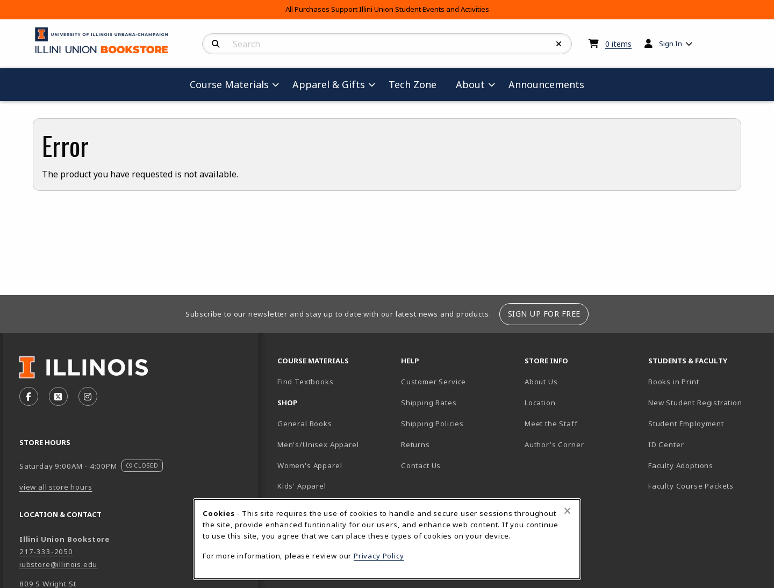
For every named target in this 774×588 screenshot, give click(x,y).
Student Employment (705, 423)
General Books (304, 423)
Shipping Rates (429, 402)
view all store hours (55, 487)
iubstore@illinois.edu (58, 564)
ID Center (703, 444)
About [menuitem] (470, 84)
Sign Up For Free (544, 314)
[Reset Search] (559, 44)
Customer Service (433, 381)
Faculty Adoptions (680, 465)
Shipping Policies (432, 423)
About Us (541, 381)
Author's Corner (554, 444)
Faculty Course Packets (691, 486)
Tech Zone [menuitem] (417, 84)
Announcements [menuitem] (546, 84)
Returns (415, 444)
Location (540, 402)
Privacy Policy (379, 556)
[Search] (215, 44)
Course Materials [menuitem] (229, 84)
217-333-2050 (46, 551)
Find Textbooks (305, 381)
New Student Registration (695, 402)
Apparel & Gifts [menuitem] (328, 84)
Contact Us (421, 465)
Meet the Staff (551, 423)
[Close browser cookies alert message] (567, 511)
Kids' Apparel (301, 486)
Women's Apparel (309, 465)
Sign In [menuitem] (670, 43)
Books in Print (705, 381)
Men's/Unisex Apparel (318, 444)
